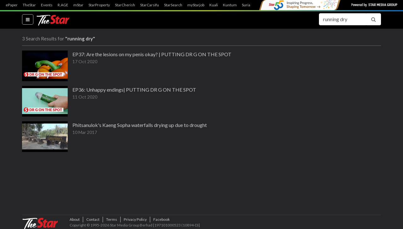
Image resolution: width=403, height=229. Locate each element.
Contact (92, 219)
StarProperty (99, 5)
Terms (111, 219)
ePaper (12, 5)
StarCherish (125, 5)
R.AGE (63, 5)
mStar (78, 5)
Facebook (161, 219)
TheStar (29, 5)
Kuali (213, 5)
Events (47, 5)
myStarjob (195, 5)
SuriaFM (249, 5)
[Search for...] (342, 19)
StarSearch (173, 5)
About (75, 219)
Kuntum (230, 5)
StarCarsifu (149, 5)
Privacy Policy (135, 219)
